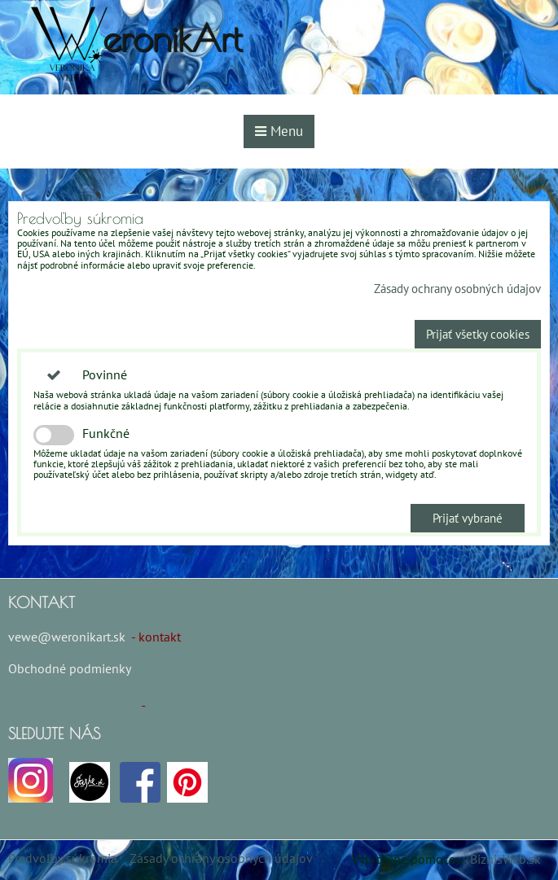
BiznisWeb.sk (505, 859)
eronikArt (172, 38)
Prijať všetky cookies (477, 334)
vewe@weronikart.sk (66, 636)
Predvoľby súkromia (62, 858)
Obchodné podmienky (69, 668)
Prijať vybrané (468, 518)
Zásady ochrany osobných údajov (457, 288)
